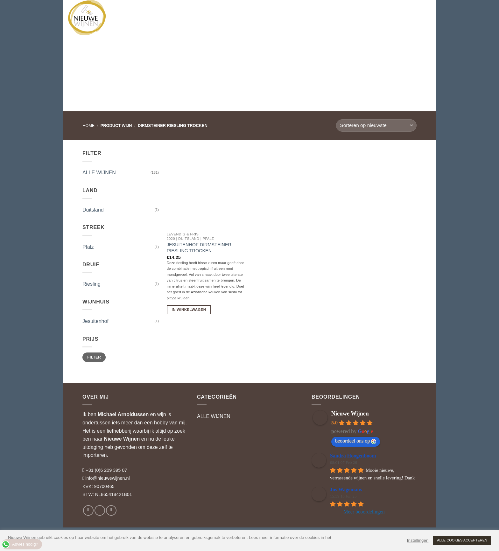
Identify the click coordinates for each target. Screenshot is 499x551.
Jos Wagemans (346, 489)
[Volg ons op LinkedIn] (111, 510)
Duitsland (93, 210)
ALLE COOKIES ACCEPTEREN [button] (462, 540)
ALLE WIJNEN (99, 172)
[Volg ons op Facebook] (88, 510)
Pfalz (88, 247)
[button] (397, 11)
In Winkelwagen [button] (189, 309)
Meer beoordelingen (363, 511)
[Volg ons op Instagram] (100, 510)
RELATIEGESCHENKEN (250, 11)
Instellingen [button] (417, 540)
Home (88, 125)
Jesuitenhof (95, 321)
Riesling (91, 284)
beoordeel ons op (355, 441)
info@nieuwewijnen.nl (107, 478)
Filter (94, 357)
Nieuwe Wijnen (122, 439)
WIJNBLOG (298, 11)
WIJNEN (129, 11)
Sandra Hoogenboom (353, 455)
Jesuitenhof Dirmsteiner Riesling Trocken (199, 247)
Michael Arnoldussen (123, 414)
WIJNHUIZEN (163, 11)
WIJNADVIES (201, 11)
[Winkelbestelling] (376, 125)
